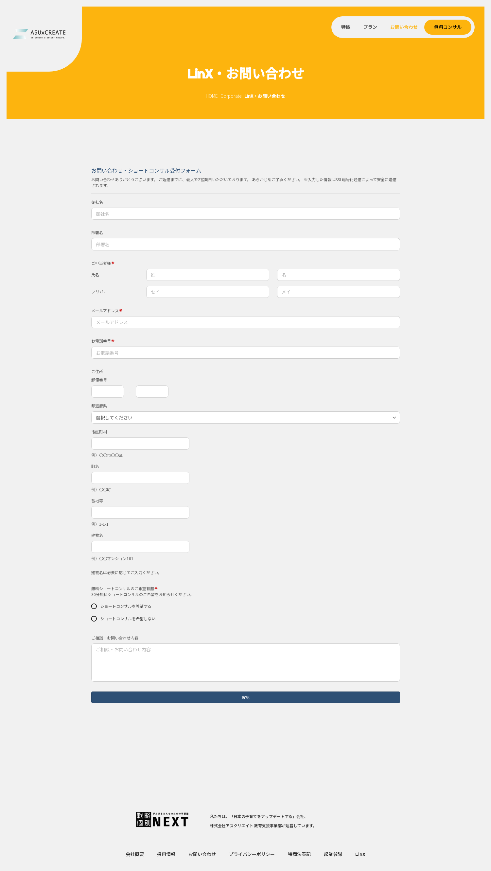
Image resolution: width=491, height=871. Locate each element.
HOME (212, 96)
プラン (370, 27)
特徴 (345, 27)
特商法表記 (299, 854)
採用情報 (166, 854)
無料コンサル (448, 27)
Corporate (230, 96)
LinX (360, 854)
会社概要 (135, 854)
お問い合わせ (404, 27)
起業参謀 (333, 854)
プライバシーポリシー (252, 854)
